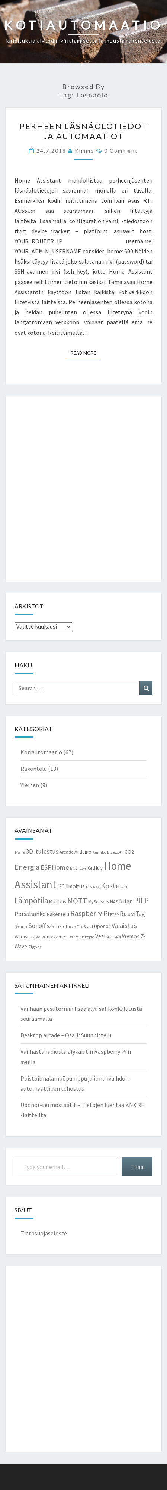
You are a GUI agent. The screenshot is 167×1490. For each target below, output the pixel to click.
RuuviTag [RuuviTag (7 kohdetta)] (132, 914)
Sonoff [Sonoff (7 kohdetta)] (37, 926)
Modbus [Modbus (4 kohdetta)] (57, 901)
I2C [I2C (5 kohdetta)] (61, 886)
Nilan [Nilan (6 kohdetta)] (126, 901)
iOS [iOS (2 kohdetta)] (89, 887)
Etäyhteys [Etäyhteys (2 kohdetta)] (78, 868)
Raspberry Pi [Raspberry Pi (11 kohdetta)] (89, 913)
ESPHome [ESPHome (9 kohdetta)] (55, 867)
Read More (86, 352)
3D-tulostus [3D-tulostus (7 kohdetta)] (42, 851)
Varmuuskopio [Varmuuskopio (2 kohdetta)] (82, 937)
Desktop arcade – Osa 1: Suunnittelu (65, 1035)
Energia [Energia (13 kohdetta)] (27, 867)
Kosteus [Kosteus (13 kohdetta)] (114, 886)
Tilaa (137, 1167)
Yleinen (29, 785)
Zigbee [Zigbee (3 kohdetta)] (35, 947)
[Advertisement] (83, 489)
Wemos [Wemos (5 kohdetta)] (130, 936)
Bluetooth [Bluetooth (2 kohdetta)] (115, 852)
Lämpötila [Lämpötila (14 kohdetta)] (31, 900)
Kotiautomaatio (41, 752)
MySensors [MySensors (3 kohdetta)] (98, 901)
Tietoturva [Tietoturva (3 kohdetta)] (65, 926)
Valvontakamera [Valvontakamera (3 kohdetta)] (52, 936)
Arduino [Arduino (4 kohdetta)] (82, 851)
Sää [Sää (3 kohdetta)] (50, 926)
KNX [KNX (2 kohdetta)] (96, 887)
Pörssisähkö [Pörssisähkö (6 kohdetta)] (30, 913)
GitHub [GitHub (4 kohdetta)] (95, 867)
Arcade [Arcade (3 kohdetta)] (66, 852)
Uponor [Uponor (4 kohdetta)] (102, 926)
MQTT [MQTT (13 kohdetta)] (77, 900)
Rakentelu (33, 768)
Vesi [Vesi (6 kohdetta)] (100, 936)
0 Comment (121, 150)
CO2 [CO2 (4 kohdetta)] (129, 851)
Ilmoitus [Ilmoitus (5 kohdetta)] (75, 886)
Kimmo (84, 150)
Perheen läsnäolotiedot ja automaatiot (83, 131)
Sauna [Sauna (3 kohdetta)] (21, 926)
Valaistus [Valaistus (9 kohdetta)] (124, 925)
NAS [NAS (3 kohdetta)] (114, 901)
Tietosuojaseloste (43, 1233)
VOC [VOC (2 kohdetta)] (109, 937)
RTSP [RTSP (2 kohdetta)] (114, 914)
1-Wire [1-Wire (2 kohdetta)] (20, 852)
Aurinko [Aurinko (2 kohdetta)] (99, 852)
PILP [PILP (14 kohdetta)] (141, 900)
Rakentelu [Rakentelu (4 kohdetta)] (58, 914)
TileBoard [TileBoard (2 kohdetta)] (85, 926)
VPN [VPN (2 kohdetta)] (117, 937)
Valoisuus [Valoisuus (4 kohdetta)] (25, 936)
